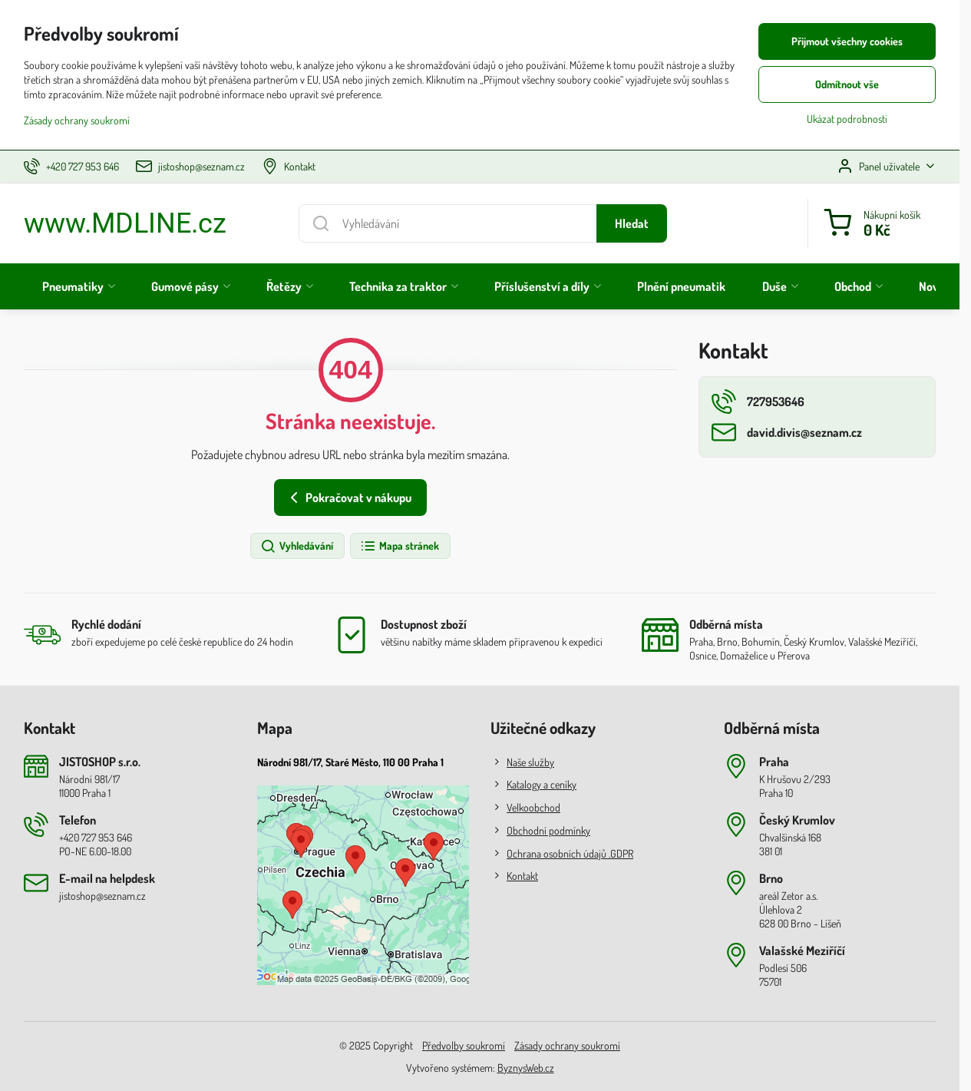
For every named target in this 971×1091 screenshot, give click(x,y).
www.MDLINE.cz (125, 223)
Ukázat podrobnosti (847, 118)
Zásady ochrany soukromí (567, 1045)
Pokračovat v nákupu (348, 497)
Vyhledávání (296, 546)
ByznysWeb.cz (525, 1067)
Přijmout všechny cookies (847, 41)
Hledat (632, 223)
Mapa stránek (399, 546)
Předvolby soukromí (463, 1045)
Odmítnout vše (847, 84)
